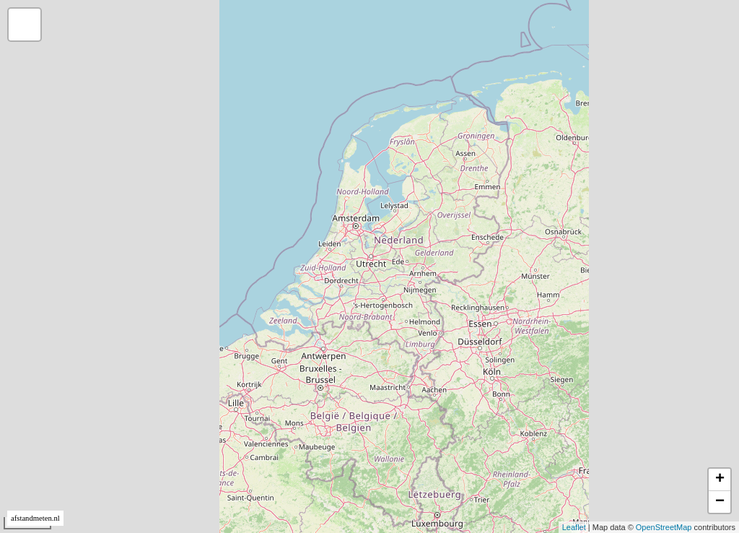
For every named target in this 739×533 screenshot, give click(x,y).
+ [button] (720, 479)
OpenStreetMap (664, 527)
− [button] (720, 502)
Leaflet (574, 527)
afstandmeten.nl (35, 518)
